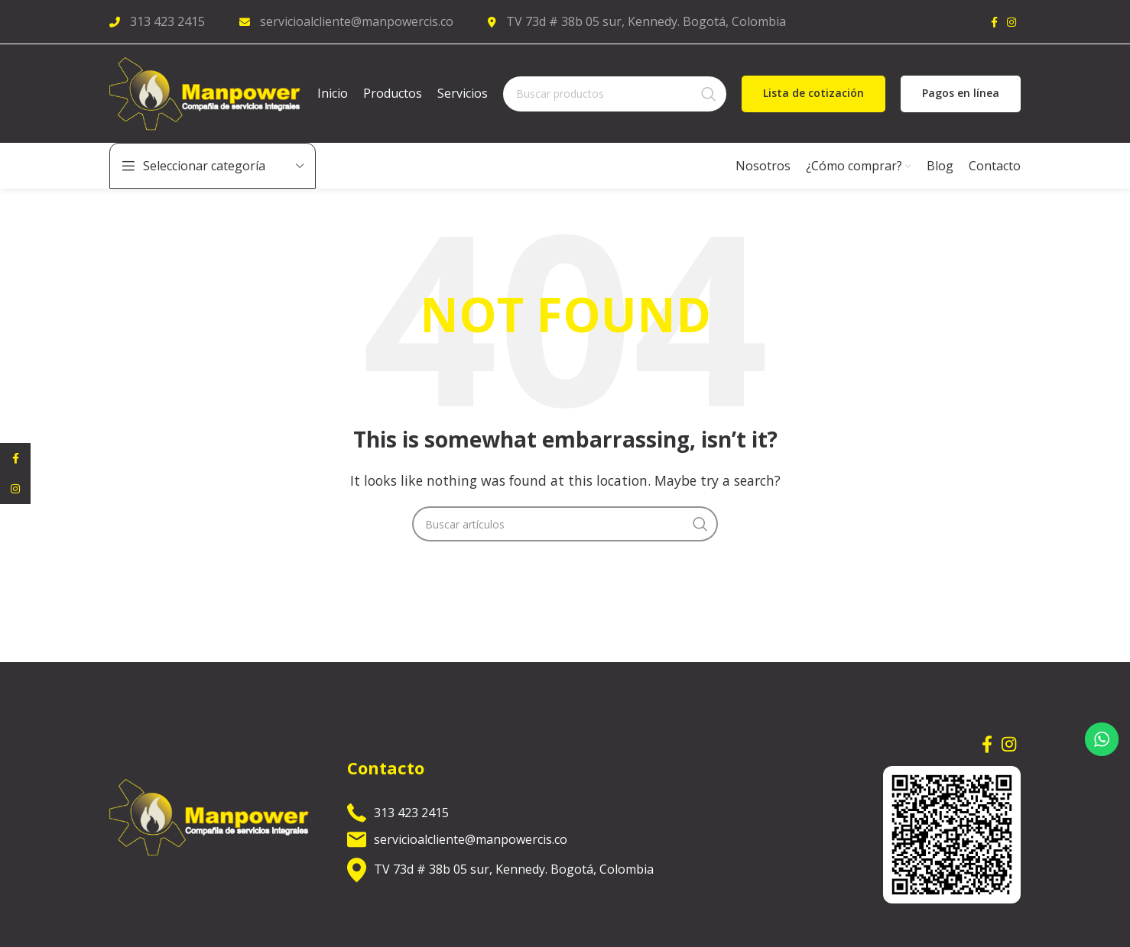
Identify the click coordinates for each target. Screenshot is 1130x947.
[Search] (614, 98)
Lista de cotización (813, 98)
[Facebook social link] (994, 23)
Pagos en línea (960, 98)
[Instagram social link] (1011, 23)
